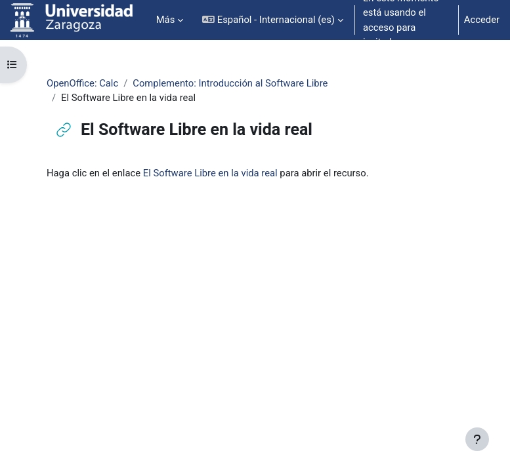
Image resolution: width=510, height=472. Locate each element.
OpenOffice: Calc (82, 83)
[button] (273, 20)
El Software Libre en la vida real (210, 173)
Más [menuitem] (165, 20)
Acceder (481, 20)
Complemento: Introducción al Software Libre (230, 83)
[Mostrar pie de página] (477, 439)
